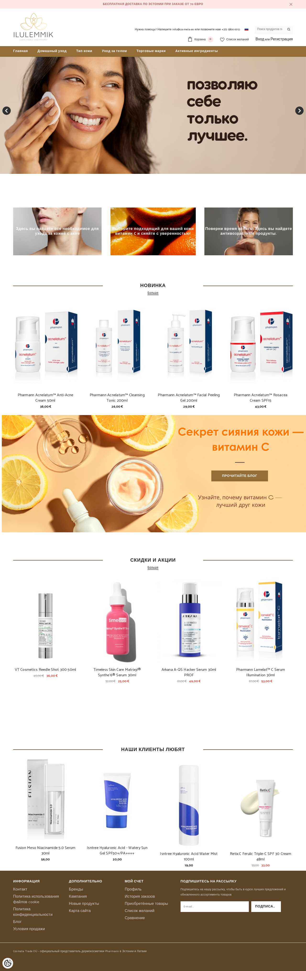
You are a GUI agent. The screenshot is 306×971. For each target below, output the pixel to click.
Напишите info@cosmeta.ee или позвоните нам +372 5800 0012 (199, 29)
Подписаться (268, 906)
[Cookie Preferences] (7, 963)
